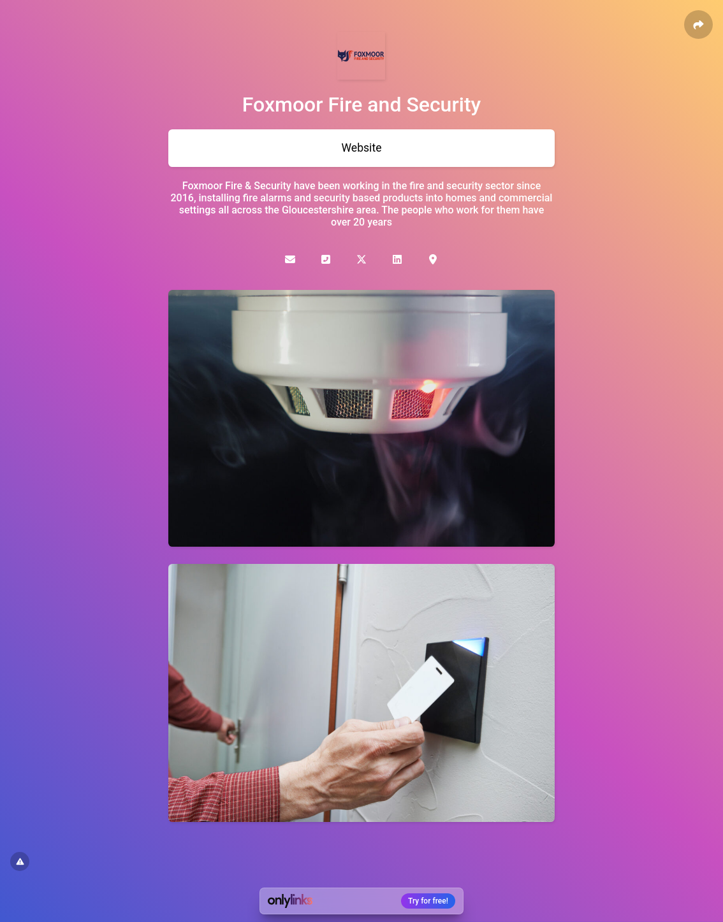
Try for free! (428, 901)
